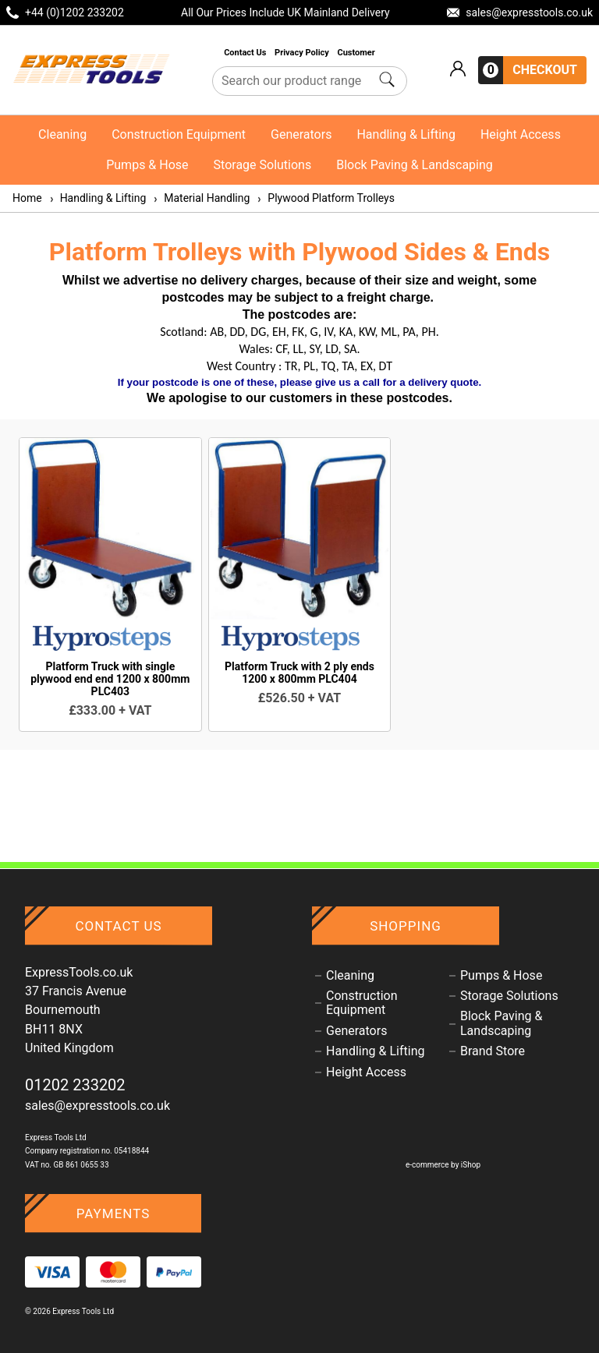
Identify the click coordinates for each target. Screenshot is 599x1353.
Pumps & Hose (147, 164)
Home (27, 198)
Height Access (520, 134)
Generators (301, 134)
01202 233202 (75, 1085)
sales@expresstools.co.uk (97, 1105)
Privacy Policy (303, 53)
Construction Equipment (179, 134)
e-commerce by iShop (443, 1164)
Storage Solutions (263, 164)
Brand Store (492, 1051)
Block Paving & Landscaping (414, 164)
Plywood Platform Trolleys (325, 198)
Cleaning (62, 134)
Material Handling (201, 198)
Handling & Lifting (405, 134)
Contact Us (246, 53)
